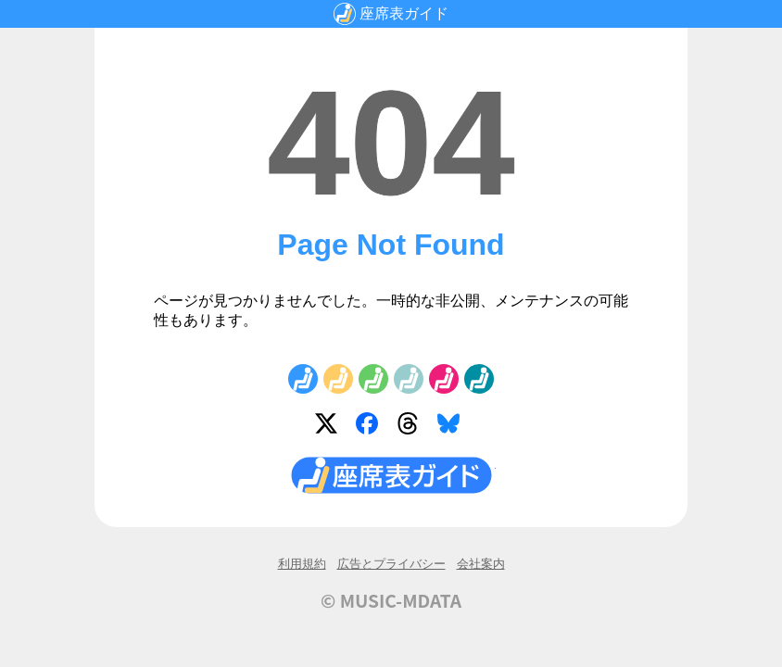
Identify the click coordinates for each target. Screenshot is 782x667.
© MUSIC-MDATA (391, 600)
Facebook (370, 427)
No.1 (303, 379)
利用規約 (302, 564)
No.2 (338, 379)
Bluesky (452, 427)
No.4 (408, 379)
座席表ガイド (403, 13)
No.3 (373, 379)
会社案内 (481, 564)
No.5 (444, 379)
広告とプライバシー (391, 564)
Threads (411, 427)
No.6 (479, 379)
